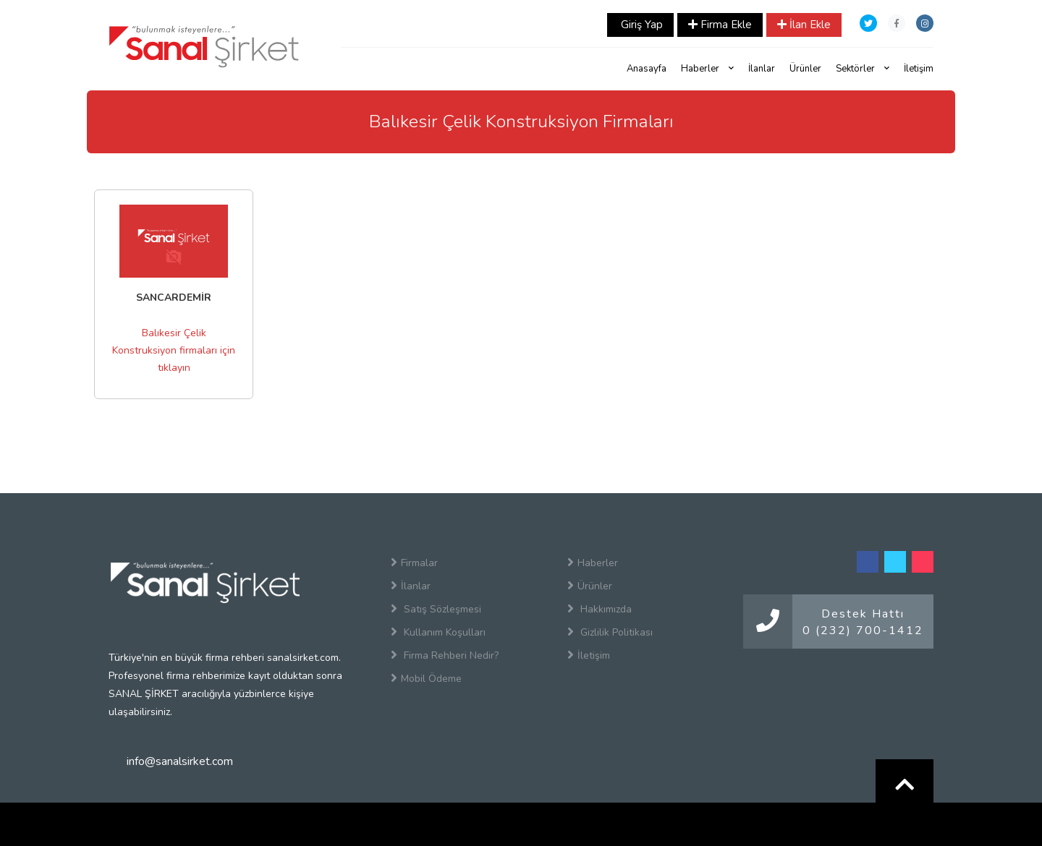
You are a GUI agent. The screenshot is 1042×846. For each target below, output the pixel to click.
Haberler (707, 68)
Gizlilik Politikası (610, 632)
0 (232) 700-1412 (862, 630)
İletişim (918, 68)
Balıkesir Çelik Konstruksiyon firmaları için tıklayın (173, 350)
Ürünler (805, 68)
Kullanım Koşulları (438, 632)
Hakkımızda (599, 609)
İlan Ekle (804, 24)
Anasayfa (646, 68)
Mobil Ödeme (426, 678)
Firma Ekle (720, 24)
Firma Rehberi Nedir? (445, 655)
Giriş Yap (640, 24)
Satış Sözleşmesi (436, 609)
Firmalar (414, 562)
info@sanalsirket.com (180, 761)
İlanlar (761, 68)
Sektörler (862, 68)
